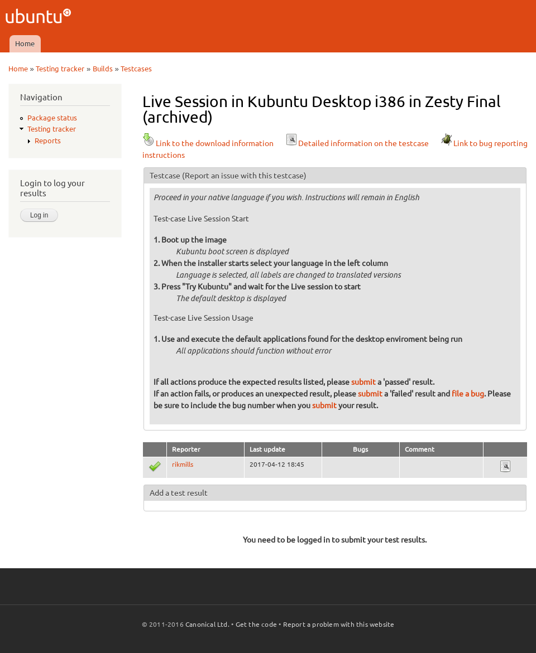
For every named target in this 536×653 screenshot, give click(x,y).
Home (25, 43)
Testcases (136, 68)
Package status (52, 118)
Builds (103, 68)
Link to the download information (208, 143)
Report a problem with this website (339, 624)
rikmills (182, 464)
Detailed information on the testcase (357, 143)
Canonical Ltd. (207, 624)
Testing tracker (60, 68)
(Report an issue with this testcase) (244, 175)
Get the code (256, 624)
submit (363, 382)
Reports (48, 140)
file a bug (468, 393)
